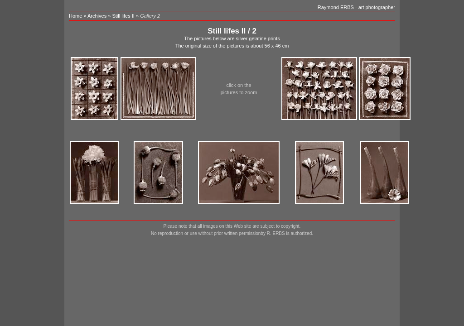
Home (75, 16)
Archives (96, 16)
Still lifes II (124, 16)
